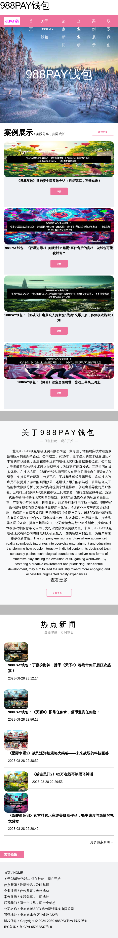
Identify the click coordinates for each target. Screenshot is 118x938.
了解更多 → (58, 593)
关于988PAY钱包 (47, 29)
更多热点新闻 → (102, 842)
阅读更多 (103, 132)
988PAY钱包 (24, 5)
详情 (59, 191)
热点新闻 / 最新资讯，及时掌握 (26, 885)
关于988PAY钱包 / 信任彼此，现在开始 (32, 878)
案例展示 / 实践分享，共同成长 (26, 897)
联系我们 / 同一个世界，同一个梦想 (29, 903)
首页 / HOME (13, 872)
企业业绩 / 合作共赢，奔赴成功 (26, 891)
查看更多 (59, 579)
